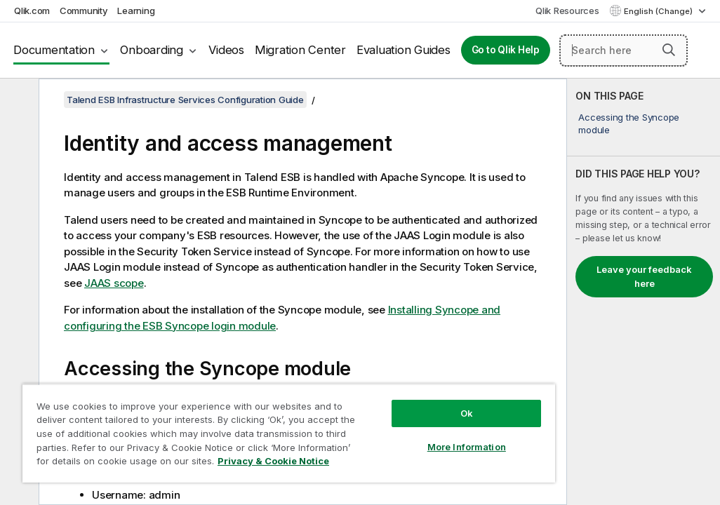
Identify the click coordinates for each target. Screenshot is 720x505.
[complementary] (643, 292)
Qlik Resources (567, 10)
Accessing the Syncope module (628, 123)
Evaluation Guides (403, 50)
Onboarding (151, 50)
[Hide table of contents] (17, 100)
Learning (135, 10)
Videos (226, 50)
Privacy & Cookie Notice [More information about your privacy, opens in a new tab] (136, 463)
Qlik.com (32, 10)
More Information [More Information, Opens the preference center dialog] (369, 422)
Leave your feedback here (644, 276)
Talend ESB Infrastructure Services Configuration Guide (185, 99)
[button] (668, 50)
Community (84, 10)
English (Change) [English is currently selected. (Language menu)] (659, 11)
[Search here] (623, 50)
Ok (369, 388)
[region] (231, 421)
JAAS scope (114, 283)
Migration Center (300, 50)
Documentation (54, 50)
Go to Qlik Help (506, 49)
